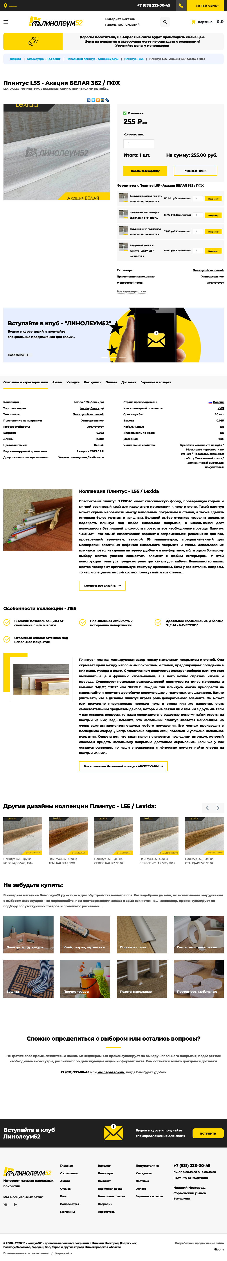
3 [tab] (122, 357)
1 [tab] (104, 357)
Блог (63, 1196)
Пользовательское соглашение (26, 1253)
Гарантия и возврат (156, 382)
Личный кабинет (207, 5)
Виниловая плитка (111, 1196)
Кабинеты (96, 457)
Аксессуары (106, 1212)
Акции (57, 382)
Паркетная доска (110, 1189)
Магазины (67, 1212)
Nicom (218, 1250)
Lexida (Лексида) (92, 408)
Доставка (128, 382)
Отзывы (65, 1189)
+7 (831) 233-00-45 (153, 5)
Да (222, 426)
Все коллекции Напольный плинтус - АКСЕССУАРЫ (121, 766)
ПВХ (221, 439)
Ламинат (104, 1181)
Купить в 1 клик (195, 170)
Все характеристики (131, 291)
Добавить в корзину (145, 171)
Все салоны (181, 1198)
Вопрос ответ (69, 1204)
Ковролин (105, 1204)
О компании (69, 1173)
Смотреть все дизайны (100, 585)
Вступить (208, 1133)
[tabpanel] (113, 335)
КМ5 (221, 408)
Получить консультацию (190, 1178)
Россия (216, 402)
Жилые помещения (72, 457)
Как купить (92, 382)
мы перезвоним (110, 1072)
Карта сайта (63, 1253)
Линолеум (105, 1173)
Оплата (111, 382)
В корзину (213, 199)
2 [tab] (113, 357)
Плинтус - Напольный (208, 270)
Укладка (73, 382)
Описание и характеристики (25, 382)
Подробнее (15, 355)
